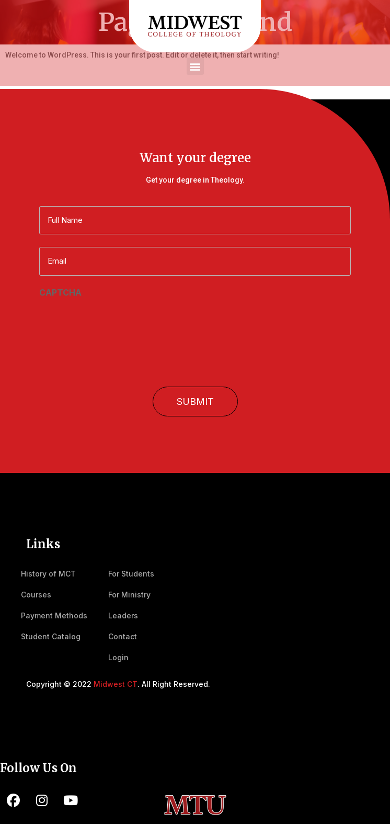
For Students (131, 573)
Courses (36, 594)
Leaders (123, 615)
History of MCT (48, 573)
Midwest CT (115, 684)
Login (118, 657)
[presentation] (118, 321)
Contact (122, 636)
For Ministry (129, 594)
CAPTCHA (60, 292)
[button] (195, 66)
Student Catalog (51, 636)
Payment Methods (54, 615)
